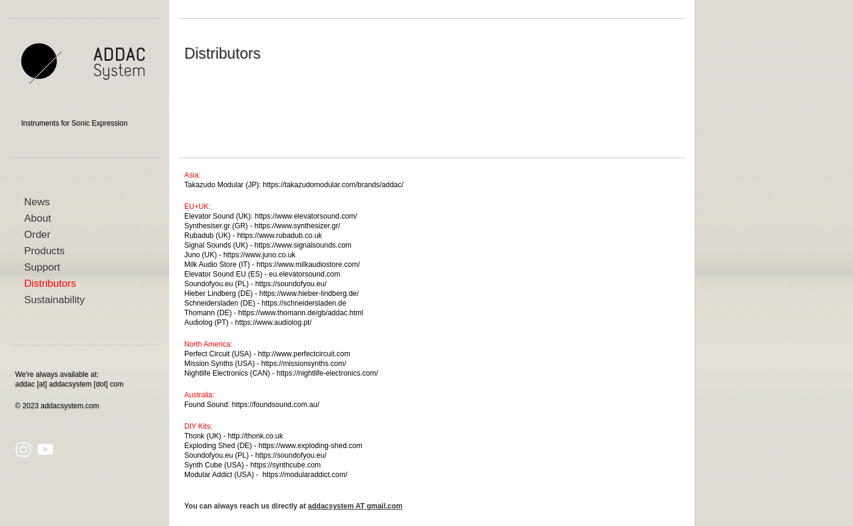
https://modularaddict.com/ (304, 474)
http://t (238, 436)
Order (37, 234)
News (37, 202)
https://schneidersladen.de (304, 303)
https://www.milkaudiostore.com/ (307, 264)
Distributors (50, 283)
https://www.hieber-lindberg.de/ (309, 293)
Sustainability (54, 300)
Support (42, 267)
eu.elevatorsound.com (304, 274)
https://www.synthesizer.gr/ (297, 226)
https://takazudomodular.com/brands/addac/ (333, 185)
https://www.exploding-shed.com (310, 445)
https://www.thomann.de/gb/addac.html (300, 313)
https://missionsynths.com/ (303, 363)
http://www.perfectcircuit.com (304, 354)
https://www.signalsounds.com (303, 245)
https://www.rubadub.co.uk (279, 235)
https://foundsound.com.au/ (276, 404)
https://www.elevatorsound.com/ (306, 216)
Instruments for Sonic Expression (74, 123)
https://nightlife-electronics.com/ (327, 373)
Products (44, 251)
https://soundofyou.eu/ (290, 284)
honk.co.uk (265, 436)
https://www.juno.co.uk (259, 255)
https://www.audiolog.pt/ (273, 322)
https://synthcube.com (285, 465)
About (37, 218)
